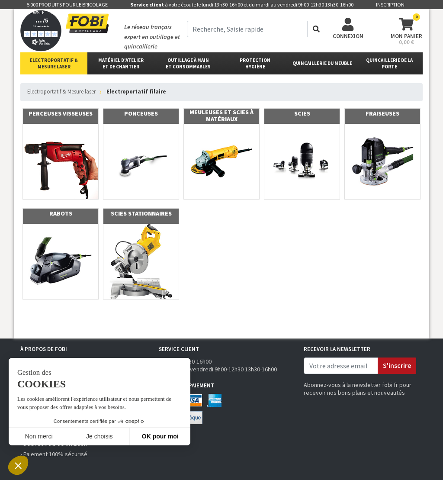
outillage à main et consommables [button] (188, 63)
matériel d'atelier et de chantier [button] (121, 63)
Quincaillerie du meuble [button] (322, 63)
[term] (247, 29)
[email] (341, 366)
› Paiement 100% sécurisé (53, 454)
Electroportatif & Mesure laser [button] (54, 63)
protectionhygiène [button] (255, 63)
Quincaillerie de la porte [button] (389, 63)
